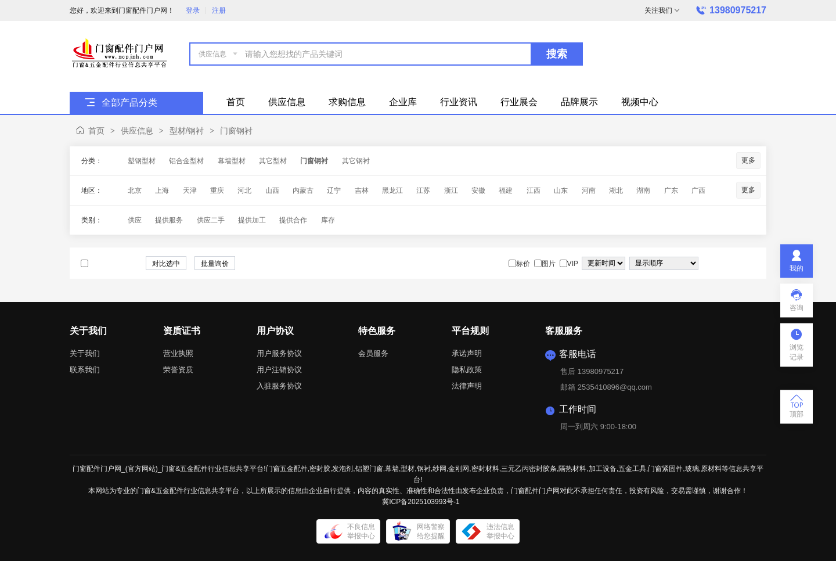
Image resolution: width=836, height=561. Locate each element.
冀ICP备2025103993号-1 (420, 502)
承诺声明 (467, 353)
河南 (589, 190)
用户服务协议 (279, 353)
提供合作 (293, 220)
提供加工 (252, 220)
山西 (272, 190)
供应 (135, 220)
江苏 (423, 190)
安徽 (478, 190)
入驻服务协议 (279, 386)
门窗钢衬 (236, 130)
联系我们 (85, 369)
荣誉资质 (178, 369)
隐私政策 (467, 369)
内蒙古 (303, 190)
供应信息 (137, 130)
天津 (190, 190)
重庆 (217, 190)
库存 (328, 220)
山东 (561, 190)
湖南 (643, 190)
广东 (671, 190)
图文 (750, 263)
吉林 (362, 190)
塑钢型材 (142, 161)
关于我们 (85, 353)
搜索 (556, 54)
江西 (533, 190)
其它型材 (273, 161)
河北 (244, 190)
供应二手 (211, 220)
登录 (193, 10)
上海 (162, 190)
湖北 (616, 190)
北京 (135, 190)
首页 (96, 130)
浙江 (451, 190)
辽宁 (334, 190)
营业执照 (178, 353)
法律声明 (467, 386)
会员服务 (373, 353)
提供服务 (169, 220)
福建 (506, 190)
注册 (219, 10)
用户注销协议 (279, 369)
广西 (698, 190)
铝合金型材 (186, 161)
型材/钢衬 (187, 130)
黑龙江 (392, 190)
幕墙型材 (232, 161)
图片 (738, 263)
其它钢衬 (356, 161)
